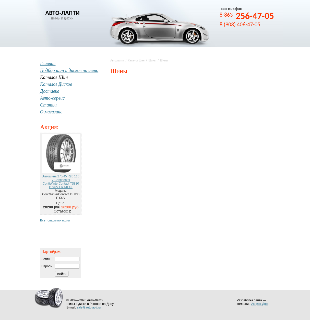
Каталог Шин (136, 60)
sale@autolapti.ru (89, 307)
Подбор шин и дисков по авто (69, 70)
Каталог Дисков (56, 84)
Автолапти (117, 60)
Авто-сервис (52, 98)
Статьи (48, 105)
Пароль (46, 266)
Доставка (49, 91)
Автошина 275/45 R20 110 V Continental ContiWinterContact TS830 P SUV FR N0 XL (60, 182)
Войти (61, 274)
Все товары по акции (55, 220)
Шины (152, 60)
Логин (45, 259)
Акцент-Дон (259, 304)
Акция (48, 127)
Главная (47, 63)
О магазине (51, 111)
